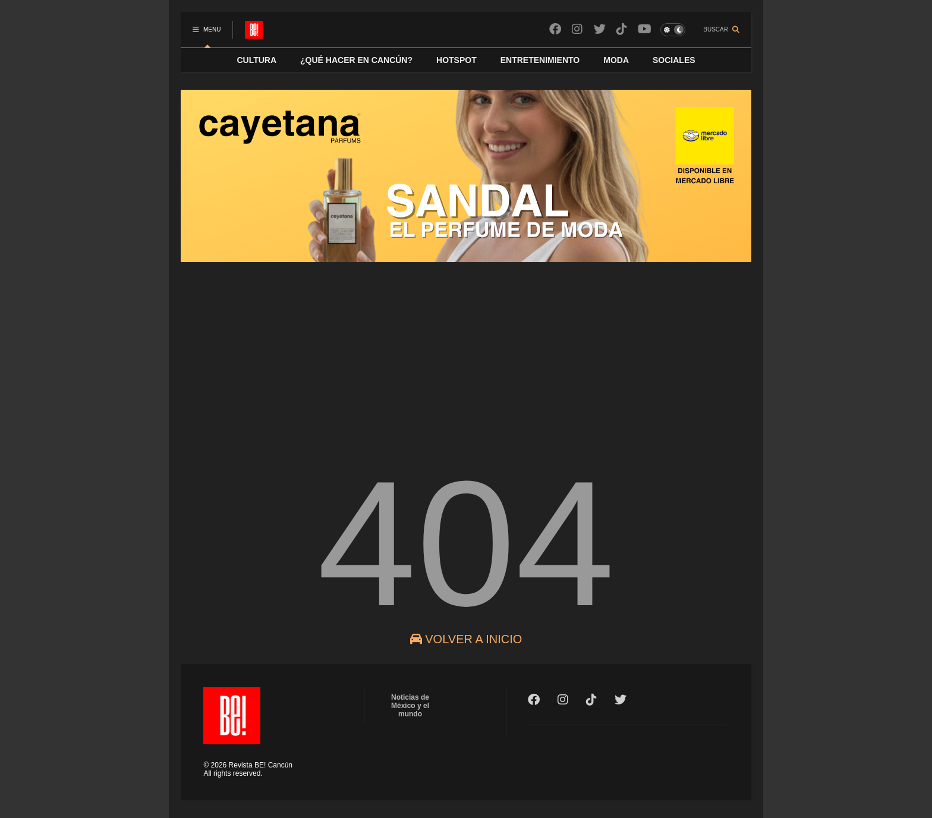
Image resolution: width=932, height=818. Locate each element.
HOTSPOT (456, 60)
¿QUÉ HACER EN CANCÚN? (356, 60)
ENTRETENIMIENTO (540, 60)
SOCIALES (674, 60)
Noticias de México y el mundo (410, 705)
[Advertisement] (466, 353)
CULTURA (256, 60)
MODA (616, 60)
